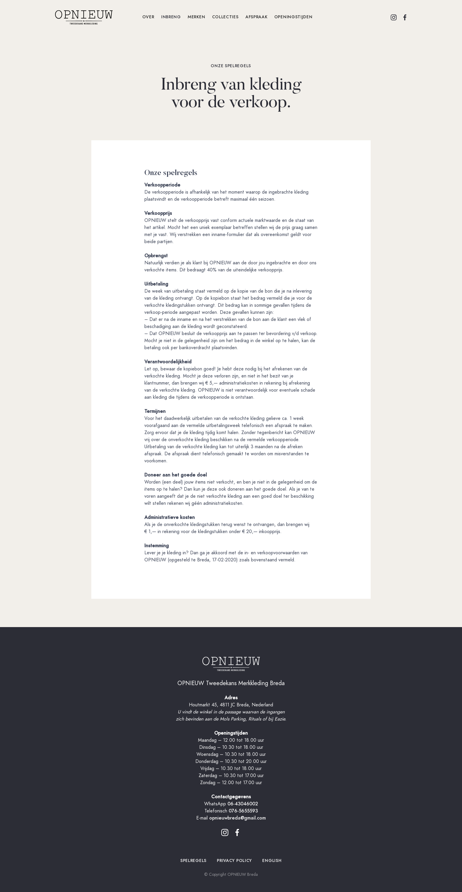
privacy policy (234, 860)
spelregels (194, 860)
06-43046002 (242, 804)
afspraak (257, 17)
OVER (148, 17)
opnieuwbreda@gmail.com (237, 818)
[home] (96, 17)
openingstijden (293, 17)
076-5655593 (243, 811)
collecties (225, 17)
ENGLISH (272, 860)
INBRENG (171, 17)
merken (196, 17)
